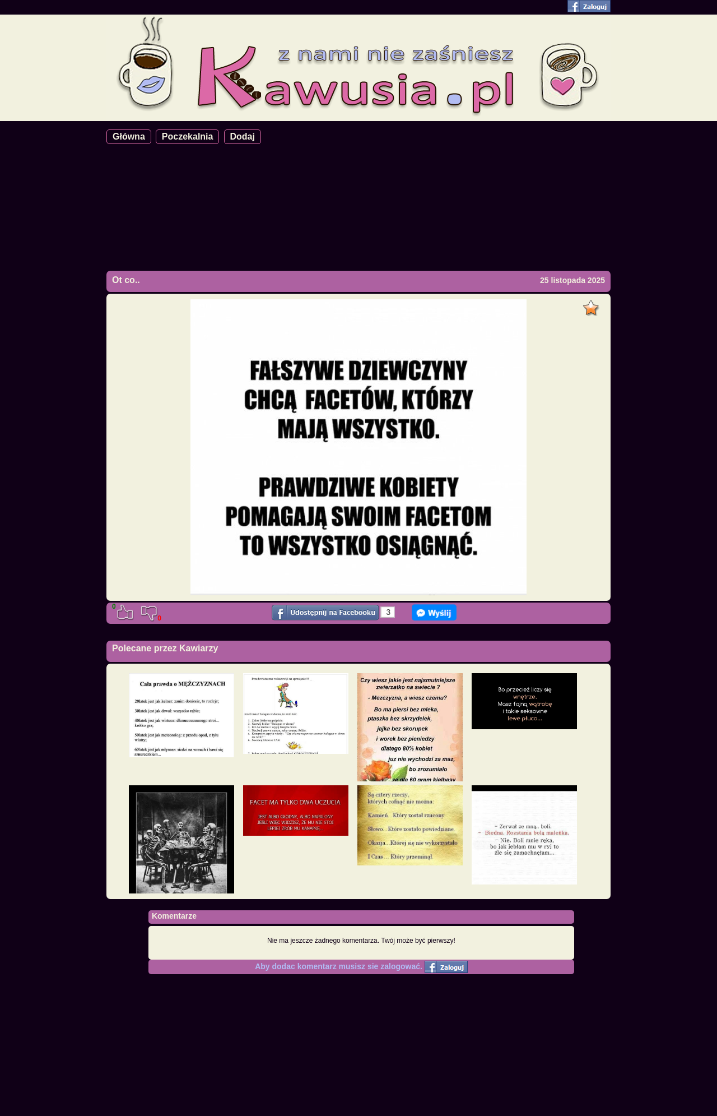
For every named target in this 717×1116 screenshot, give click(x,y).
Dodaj (242, 136)
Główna (129, 136)
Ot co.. (126, 280)
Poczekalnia (187, 136)
